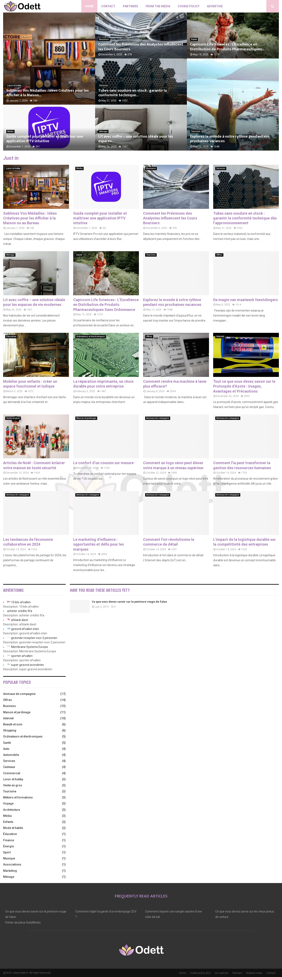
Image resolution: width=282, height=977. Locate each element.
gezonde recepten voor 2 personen (34, 638)
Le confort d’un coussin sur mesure (103, 463)
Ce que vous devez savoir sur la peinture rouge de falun (129, 601)
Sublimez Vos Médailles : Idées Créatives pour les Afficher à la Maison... (47, 93)
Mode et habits (13, 828)
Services (103, 85)
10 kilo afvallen (21, 602)
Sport (7, 852)
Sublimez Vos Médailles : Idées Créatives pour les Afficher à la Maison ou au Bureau (30, 218)
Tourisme (195, 131)
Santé (194, 39)
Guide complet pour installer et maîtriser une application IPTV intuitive (44, 138)
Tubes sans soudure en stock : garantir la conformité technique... (132, 93)
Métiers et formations (18, 797)
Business (104, 39)
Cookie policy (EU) (200, 973)
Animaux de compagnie (157, 418)
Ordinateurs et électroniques (90, 336)
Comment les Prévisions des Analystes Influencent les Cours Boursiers (140, 46)
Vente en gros (13, 418)
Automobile (11, 755)
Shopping (9, 730)
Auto (6, 748)
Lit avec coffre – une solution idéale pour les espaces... (135, 138)
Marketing (10, 870)
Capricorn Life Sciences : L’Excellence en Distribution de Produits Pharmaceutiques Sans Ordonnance (106, 305)
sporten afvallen (22, 656)
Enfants (8, 822)
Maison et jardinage (86, 418)
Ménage (103, 131)
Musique (9, 858)
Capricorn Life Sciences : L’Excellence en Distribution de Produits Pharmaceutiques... (227, 46)
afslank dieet (19, 620)
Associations (12, 864)
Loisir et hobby (14, 85)
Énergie (8, 846)
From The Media (158, 6)
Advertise (215, 6)
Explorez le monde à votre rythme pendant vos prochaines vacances (229, 138)
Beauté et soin (12, 724)
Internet (220, 336)
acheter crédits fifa (19, 611)
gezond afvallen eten (25, 629)
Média (10, 131)
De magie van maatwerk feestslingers (245, 300)
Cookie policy (188, 6)
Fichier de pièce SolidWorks (23, 922)
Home (89, 6)
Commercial (11, 773)
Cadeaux (9, 767)
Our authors (221, 973)
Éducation (11, 336)
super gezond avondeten (27, 665)
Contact (108, 6)
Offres (219, 255)
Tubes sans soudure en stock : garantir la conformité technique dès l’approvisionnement (245, 218)
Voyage (8, 803)
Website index (254, 973)
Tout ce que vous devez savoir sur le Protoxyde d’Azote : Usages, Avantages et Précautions (244, 386)
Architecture (11, 809)
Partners (130, 6)
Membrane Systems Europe (29, 647)
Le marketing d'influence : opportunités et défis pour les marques (98, 544)
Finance (8, 840)
